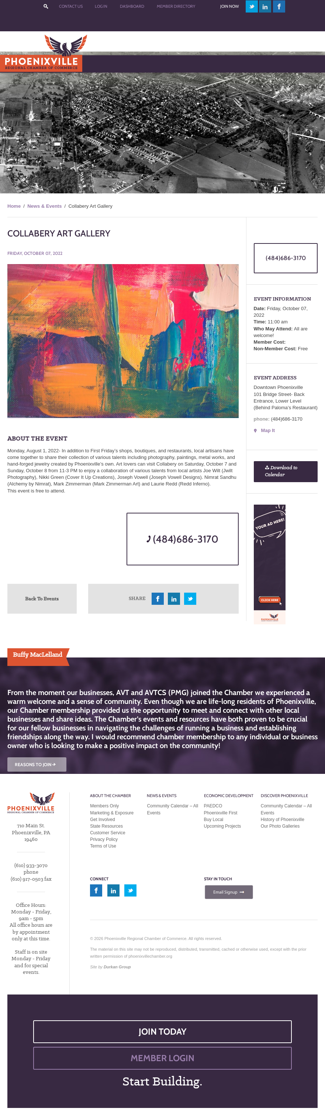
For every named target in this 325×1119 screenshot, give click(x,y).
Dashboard (132, 6)
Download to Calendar (281, 471)
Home (14, 206)
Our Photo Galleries (280, 826)
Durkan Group (117, 967)
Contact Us (71, 6)
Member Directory (176, 6)
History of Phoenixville (282, 819)
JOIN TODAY (163, 1031)
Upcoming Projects (222, 826)
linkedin (265, 6)
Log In (101, 6)
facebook (279, 6)
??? (45, 6)
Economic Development (228, 795)
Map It (268, 430)
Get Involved (102, 819)
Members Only (104, 805)
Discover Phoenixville (284, 795)
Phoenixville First (221, 812)
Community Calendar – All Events (172, 809)
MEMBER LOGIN (162, 1058)
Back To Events (42, 598)
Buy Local (214, 819)
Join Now (229, 6)
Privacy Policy (104, 839)
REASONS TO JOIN (36, 764)
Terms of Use (103, 846)
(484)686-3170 (182, 539)
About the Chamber (110, 795)
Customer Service (107, 832)
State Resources (106, 826)
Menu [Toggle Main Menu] (17, 63)
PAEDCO (213, 805)
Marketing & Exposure (112, 812)
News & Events (44, 206)
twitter (252, 6)
